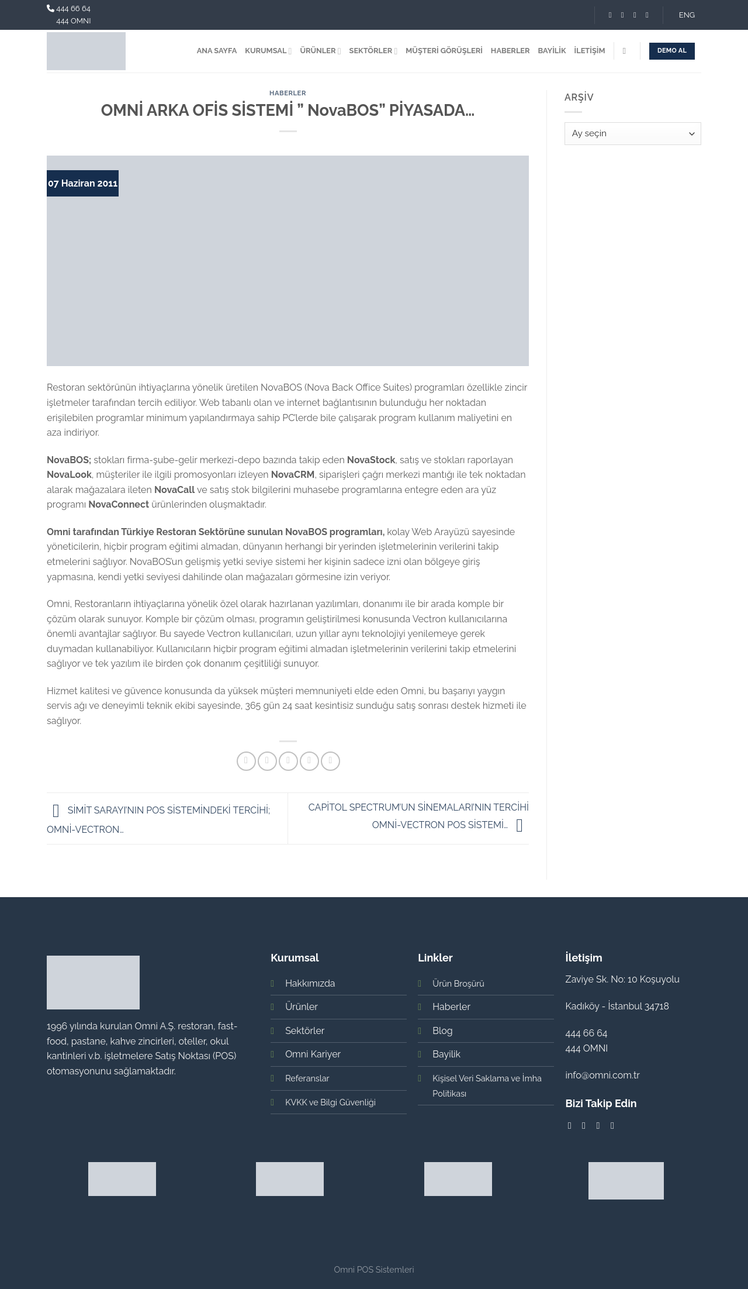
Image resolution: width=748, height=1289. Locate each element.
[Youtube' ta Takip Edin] (647, 15)
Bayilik (446, 1054)
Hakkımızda (310, 983)
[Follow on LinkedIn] (635, 15)
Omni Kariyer (313, 1054)
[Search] (626, 51)
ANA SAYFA (217, 50)
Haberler (287, 93)
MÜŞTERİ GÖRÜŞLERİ (444, 50)
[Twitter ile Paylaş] (267, 761)
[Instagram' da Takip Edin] (622, 15)
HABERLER (510, 50)
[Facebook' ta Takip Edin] (610, 15)
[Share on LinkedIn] (330, 761)
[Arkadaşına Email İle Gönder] (288, 761)
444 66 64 (73, 8)
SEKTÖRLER (373, 51)
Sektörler (304, 1030)
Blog (442, 1030)
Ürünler (301, 1006)
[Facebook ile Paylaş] (246, 761)
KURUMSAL (268, 51)
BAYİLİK (552, 50)
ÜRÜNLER (320, 51)
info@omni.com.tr (603, 1075)
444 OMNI (73, 20)
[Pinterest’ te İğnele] (309, 761)
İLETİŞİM (589, 50)
